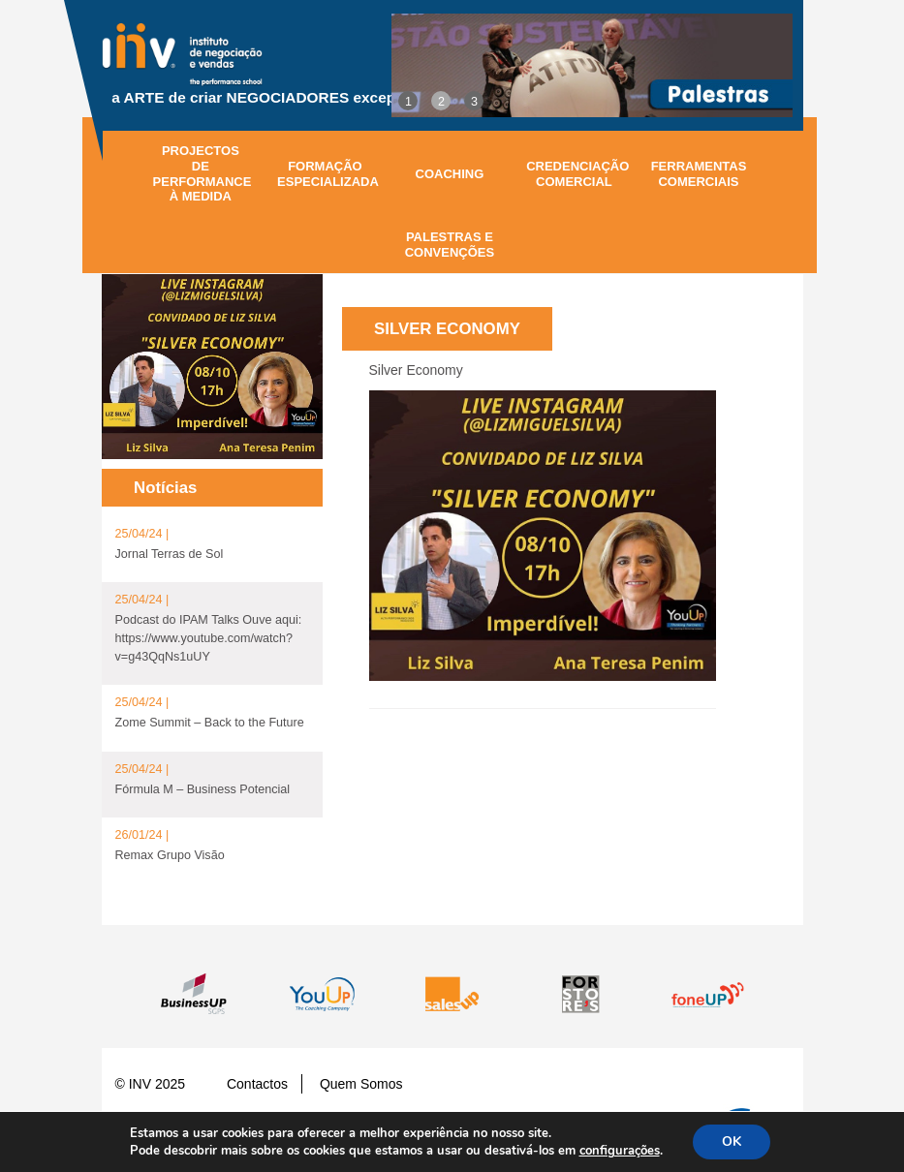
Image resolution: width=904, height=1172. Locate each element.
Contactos (257, 1084)
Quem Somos (361, 1084)
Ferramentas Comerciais (699, 174)
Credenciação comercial (577, 174)
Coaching (450, 174)
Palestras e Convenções (449, 245)
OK (731, 1141)
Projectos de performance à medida (202, 173)
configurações (619, 1150)
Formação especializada (328, 174)
